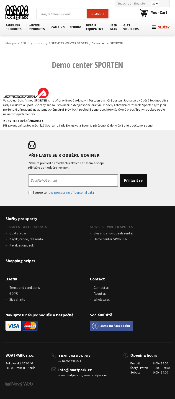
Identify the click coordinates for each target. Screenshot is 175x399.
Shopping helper (20, 260)
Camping (58, 27)
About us (100, 293)
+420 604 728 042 (69, 361)
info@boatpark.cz (75, 369)
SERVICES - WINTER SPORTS (69, 43)
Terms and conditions (24, 287)
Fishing (75, 27)
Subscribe (124, 3)
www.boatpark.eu (96, 375)
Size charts (17, 299)
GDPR (13, 293)
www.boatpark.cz (70, 375)
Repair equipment (94, 27)
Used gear (113, 27)
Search (97, 14)
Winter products (37, 27)
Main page (12, 43)
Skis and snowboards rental (113, 233)
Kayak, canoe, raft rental (26, 239)
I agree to (61, 192)
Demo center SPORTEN (107, 43)
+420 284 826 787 (74, 355)
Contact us (101, 287)
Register (140, 3)
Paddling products (13, 27)
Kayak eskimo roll (21, 245)
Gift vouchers (131, 27)
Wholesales (102, 299)
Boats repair (18, 233)
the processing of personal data (71, 192)
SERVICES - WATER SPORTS (26, 227)
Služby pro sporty (35, 43)
